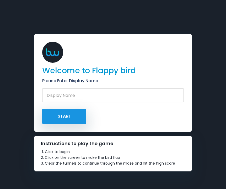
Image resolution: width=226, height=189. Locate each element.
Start (64, 116)
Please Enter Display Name (70, 81)
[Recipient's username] (113, 95)
